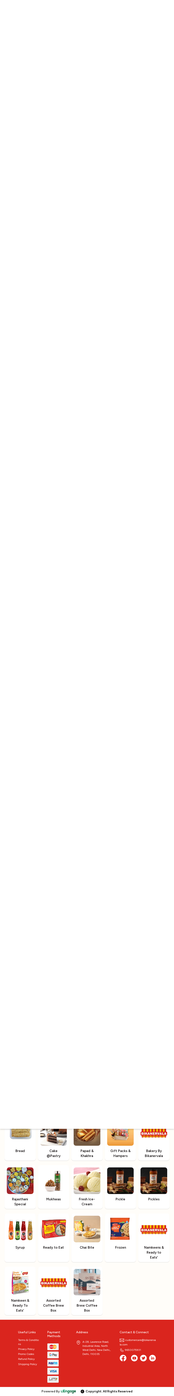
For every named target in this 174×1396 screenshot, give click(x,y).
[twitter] (143, 1358)
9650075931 (130, 1350)
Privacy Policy (26, 1349)
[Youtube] (134, 1358)
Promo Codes (26, 1354)
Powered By (58, 1391)
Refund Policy (26, 1359)
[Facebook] (123, 1358)
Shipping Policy (27, 1364)
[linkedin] (152, 1358)
